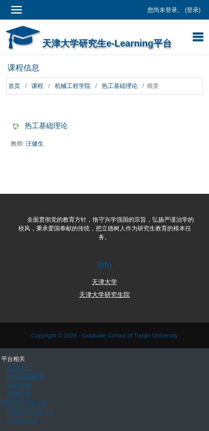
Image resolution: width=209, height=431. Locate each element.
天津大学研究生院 (104, 294)
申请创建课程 (25, 376)
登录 (193, 10)
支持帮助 (19, 385)
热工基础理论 (119, 86)
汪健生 (35, 143)
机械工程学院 (73, 86)
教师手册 (19, 394)
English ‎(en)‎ (23, 420)
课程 (37, 86)
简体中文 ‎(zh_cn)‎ (23, 403)
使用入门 (19, 368)
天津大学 (104, 282)
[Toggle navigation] (198, 37)
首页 (14, 86)
